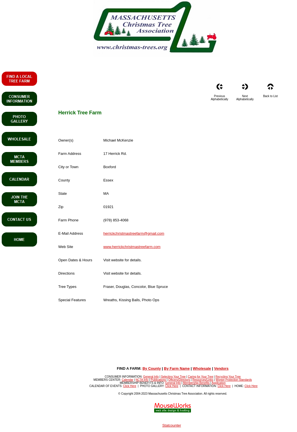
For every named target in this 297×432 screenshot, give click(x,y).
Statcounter (171, 425)
